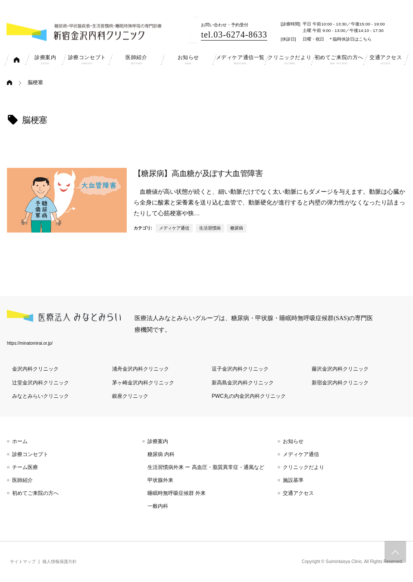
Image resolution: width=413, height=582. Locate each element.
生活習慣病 (210, 228)
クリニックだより (303, 467)
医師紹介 (22, 480)
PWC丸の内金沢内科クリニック (249, 396)
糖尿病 (236, 228)
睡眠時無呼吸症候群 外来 (176, 493)
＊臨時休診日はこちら (350, 39)
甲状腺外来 (160, 480)
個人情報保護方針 (59, 561)
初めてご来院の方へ (35, 493)
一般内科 (157, 506)
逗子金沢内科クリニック (240, 369)
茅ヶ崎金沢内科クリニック (143, 383)
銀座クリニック (130, 396)
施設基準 (293, 480)
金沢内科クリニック (35, 369)
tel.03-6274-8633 (234, 34)
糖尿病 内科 (161, 454)
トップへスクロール (395, 552)
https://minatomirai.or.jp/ (30, 343)
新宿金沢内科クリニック (340, 383)
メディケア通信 (174, 228)
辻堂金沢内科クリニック (40, 383)
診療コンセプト (30, 454)
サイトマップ (23, 561)
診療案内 (157, 441)
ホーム (20, 441)
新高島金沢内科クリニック (243, 383)
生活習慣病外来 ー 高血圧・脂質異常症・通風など (205, 467)
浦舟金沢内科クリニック (140, 369)
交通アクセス (298, 493)
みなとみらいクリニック (40, 396)
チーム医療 (25, 467)
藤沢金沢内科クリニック (340, 369)
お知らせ (293, 441)
